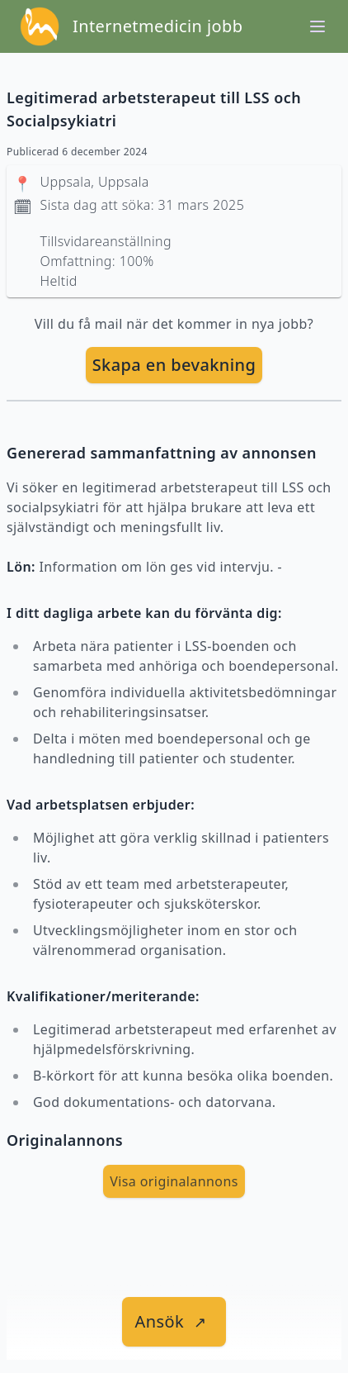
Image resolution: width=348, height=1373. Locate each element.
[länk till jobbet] (174, 1322)
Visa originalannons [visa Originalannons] (174, 1181)
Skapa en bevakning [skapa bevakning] (174, 365)
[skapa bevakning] (174, 365)
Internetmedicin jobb (157, 26)
